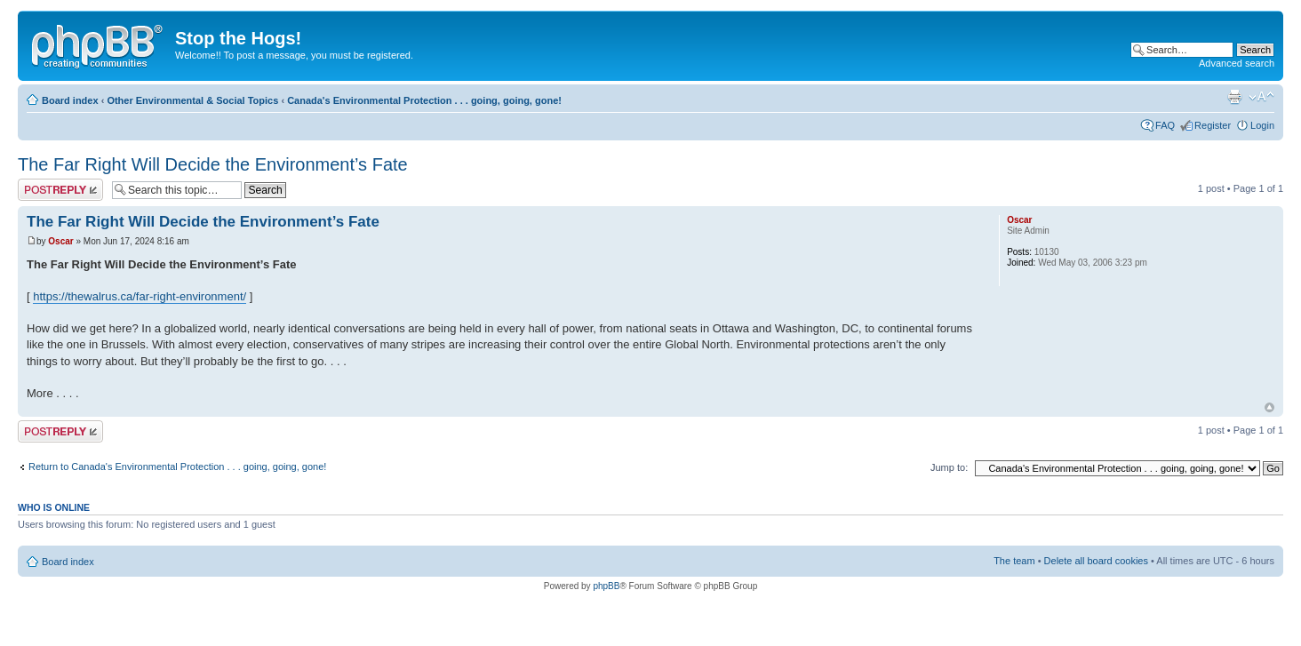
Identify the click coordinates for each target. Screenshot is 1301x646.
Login (1262, 125)
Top (1269, 407)
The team (1014, 560)
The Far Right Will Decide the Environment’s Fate (213, 164)
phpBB (606, 586)
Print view (1234, 97)
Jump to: (949, 467)
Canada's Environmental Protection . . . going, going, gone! (424, 100)
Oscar (60, 241)
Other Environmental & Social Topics (192, 100)
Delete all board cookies (1096, 560)
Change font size (1261, 97)
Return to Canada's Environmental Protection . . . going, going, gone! (177, 466)
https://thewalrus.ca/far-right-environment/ (139, 296)
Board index (70, 100)
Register (1212, 125)
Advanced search (1236, 63)
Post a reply (60, 190)
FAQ (1165, 125)
